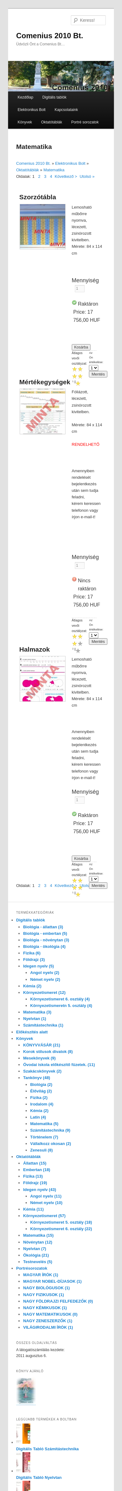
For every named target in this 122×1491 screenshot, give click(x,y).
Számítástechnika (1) (43, 1025)
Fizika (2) (39, 1097)
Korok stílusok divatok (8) (48, 1051)
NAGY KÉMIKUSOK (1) (45, 1307)
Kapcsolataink (66, 110)
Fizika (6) (32, 953)
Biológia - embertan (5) (45, 933)
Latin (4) (38, 1117)
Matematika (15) (38, 1235)
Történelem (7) (44, 1137)
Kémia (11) (33, 1209)
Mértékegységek (44, 381)
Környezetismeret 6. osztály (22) (61, 1228)
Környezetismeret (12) (44, 992)
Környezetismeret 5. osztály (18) (61, 1222)
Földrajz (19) (35, 1182)
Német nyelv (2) (45, 979)
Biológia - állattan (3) (43, 927)
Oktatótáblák (51, 122)
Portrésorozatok (31, 1268)
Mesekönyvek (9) (39, 1058)
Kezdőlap (25, 97)
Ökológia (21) (36, 1255)
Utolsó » (87, 176)
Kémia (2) (32, 986)
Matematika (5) (44, 1123)
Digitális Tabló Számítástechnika (47, 1449)
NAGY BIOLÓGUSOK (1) (46, 1288)
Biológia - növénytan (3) (46, 940)
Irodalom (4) (41, 1104)
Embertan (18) (36, 1169)
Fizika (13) (33, 1176)
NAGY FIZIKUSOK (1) (43, 1294)
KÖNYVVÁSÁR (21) (41, 1045)
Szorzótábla (37, 197)
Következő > (66, 176)
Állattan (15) (34, 1163)
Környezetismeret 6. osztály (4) (60, 999)
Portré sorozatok (85, 122)
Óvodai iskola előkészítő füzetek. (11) (59, 1064)
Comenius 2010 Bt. (49, 35)
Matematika (53, 170)
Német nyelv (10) (46, 1202)
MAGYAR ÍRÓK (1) (40, 1274)
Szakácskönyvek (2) (42, 1071)
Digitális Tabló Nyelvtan (39, 1477)
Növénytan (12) (37, 1242)
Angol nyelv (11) (45, 1196)
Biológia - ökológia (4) (44, 946)
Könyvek (25, 122)
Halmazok (34, 649)
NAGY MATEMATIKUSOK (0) (50, 1314)
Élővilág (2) (41, 1091)
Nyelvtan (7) (34, 1248)
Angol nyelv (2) (44, 972)
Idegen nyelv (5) (38, 966)
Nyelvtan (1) (34, 1018)
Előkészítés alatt (32, 1032)
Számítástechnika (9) (50, 1130)
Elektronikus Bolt (32, 110)
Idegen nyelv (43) (39, 1189)
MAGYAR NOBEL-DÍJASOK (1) (52, 1281)
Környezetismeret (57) (44, 1215)
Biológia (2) (41, 1084)
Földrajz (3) (34, 959)
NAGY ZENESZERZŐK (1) (47, 1320)
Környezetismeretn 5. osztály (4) (61, 1005)
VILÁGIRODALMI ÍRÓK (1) (48, 1327)
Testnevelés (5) (37, 1261)
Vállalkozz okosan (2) (50, 1143)
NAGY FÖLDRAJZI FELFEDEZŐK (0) (58, 1301)
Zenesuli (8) (41, 1150)
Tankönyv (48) (36, 1077)
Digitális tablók (54, 97)
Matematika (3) (37, 1012)
